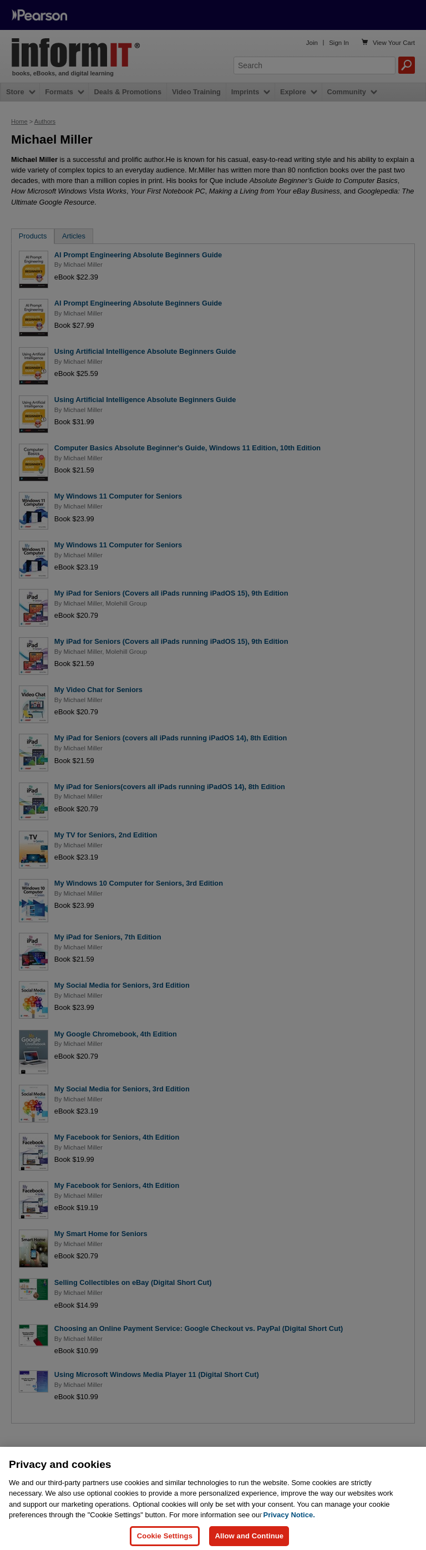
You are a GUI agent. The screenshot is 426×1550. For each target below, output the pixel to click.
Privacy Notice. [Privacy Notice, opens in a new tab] (289, 1522)
